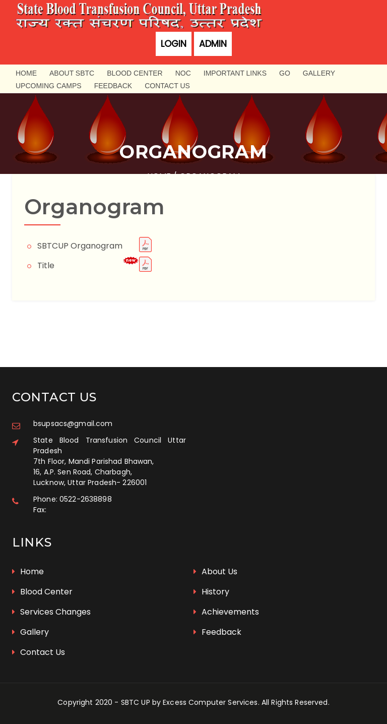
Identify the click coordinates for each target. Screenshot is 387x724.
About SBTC (71, 73)
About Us (215, 571)
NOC (183, 73)
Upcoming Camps (49, 86)
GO (284, 73)
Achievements (226, 612)
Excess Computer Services (210, 702)
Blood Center (134, 73)
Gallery (319, 73)
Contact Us (167, 86)
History (211, 591)
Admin (213, 44)
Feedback (113, 86)
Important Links (235, 73)
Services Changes (51, 612)
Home (26, 73)
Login (173, 44)
